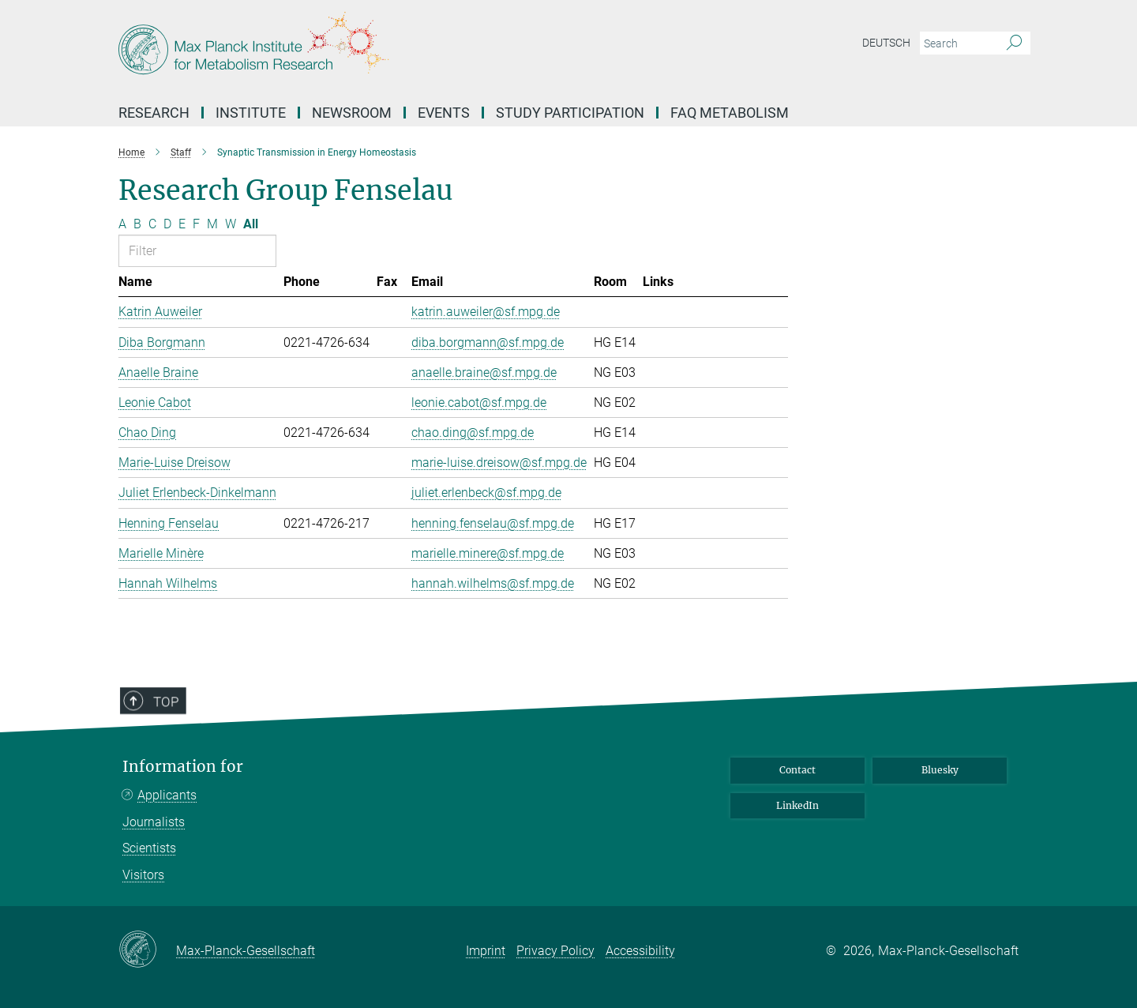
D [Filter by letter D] (167, 223)
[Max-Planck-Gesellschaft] (147, 950)
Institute (251, 112)
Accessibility (640, 950)
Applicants (167, 795)
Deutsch (886, 42)
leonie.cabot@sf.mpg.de (478, 402)
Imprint (485, 950)
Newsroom (352, 112)
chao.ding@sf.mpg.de (472, 432)
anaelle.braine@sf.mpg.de (484, 372)
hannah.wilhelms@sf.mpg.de (492, 583)
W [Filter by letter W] (230, 223)
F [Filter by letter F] (196, 223)
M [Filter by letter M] (212, 223)
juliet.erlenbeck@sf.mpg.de (486, 492)
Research (154, 112)
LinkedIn (797, 805)
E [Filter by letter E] (182, 223)
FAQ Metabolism (729, 112)
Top (155, 748)
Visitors (143, 874)
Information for (182, 767)
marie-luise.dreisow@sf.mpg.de (499, 462)
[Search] (1014, 43)
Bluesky (940, 770)
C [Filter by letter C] (152, 223)
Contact (797, 770)
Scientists (149, 848)
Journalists (153, 821)
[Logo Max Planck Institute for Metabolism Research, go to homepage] (414, 47)
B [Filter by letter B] (137, 223)
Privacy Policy (555, 950)
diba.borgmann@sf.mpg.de (487, 342)
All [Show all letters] (250, 223)
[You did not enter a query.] (957, 43)
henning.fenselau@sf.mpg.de (492, 523)
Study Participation (570, 112)
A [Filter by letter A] (122, 223)
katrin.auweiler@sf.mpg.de (485, 311)
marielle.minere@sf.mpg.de (487, 553)
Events (444, 112)
